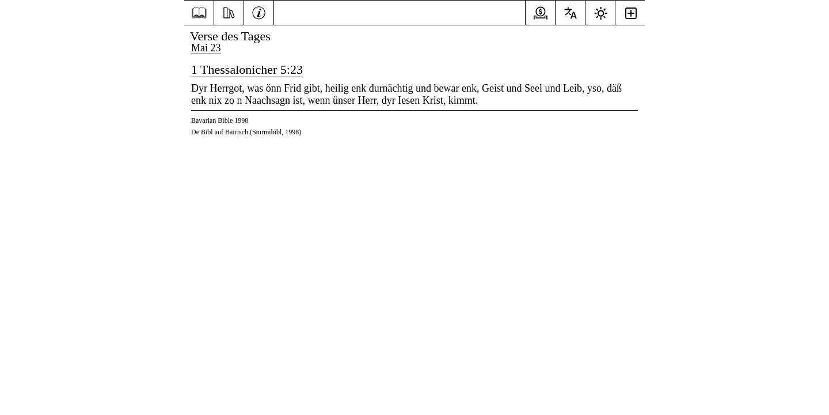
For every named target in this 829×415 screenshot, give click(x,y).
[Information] (259, 11)
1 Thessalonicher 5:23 (247, 69)
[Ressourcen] (229, 11)
